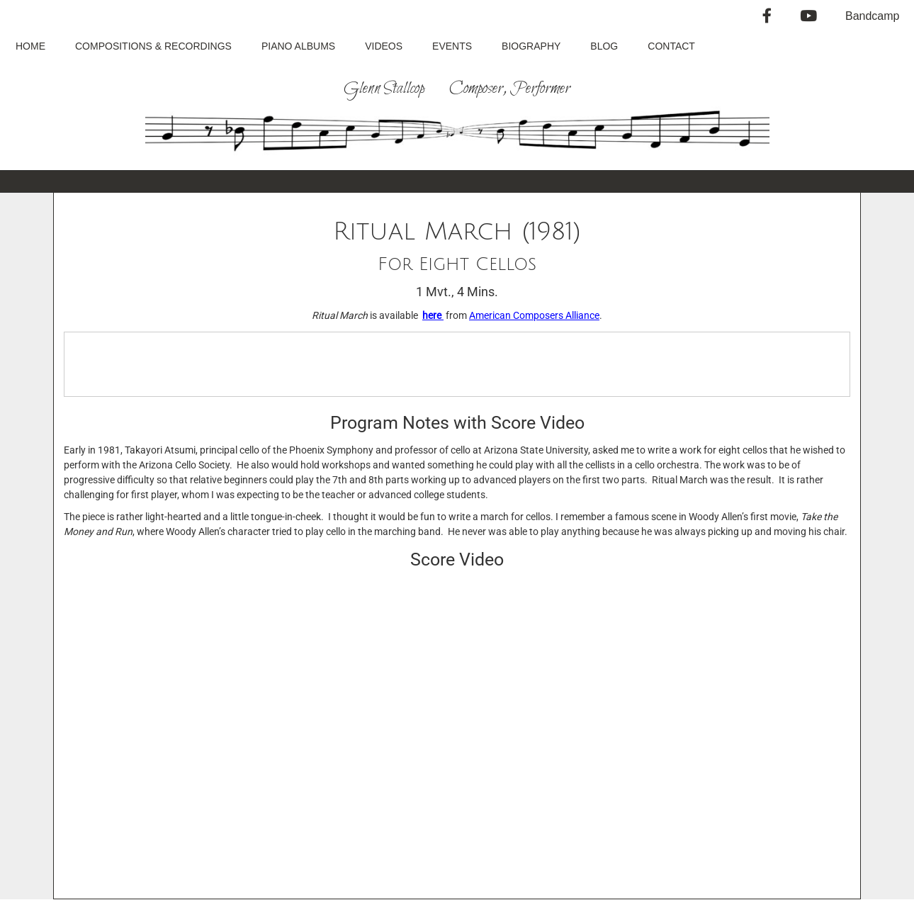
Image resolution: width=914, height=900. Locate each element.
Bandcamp (872, 16)
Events (452, 46)
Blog (604, 46)
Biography (531, 46)
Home (30, 46)
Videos (383, 46)
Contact (671, 46)
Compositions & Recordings (153, 46)
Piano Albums (298, 46)
